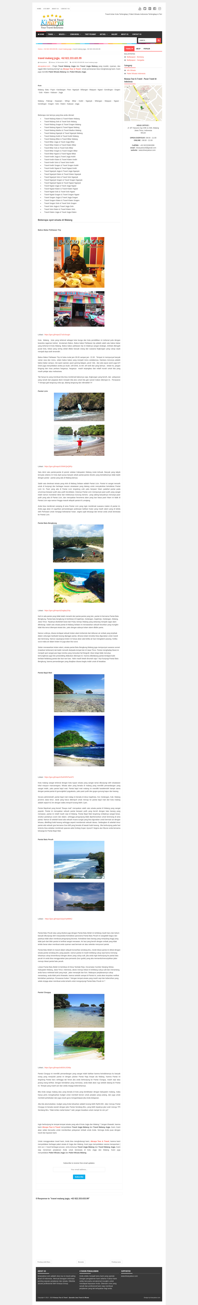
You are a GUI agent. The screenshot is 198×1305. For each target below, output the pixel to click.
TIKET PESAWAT (90, 34)
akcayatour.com (44, 66)
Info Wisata (131, 70)
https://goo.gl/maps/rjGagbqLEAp (57, 610)
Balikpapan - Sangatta (135, 60)
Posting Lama (116, 1262)
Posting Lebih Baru (44, 1262)
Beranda (81, 1262)
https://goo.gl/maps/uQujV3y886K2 (58, 919)
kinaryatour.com (155, 1297)
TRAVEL (50, 34)
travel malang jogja (91, 62)
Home (39, 8)
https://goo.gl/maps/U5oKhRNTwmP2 (59, 777)
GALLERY (114, 34)
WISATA (61, 34)
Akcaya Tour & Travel (72, 69)
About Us (55, 8)
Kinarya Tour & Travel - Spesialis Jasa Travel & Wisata (71, 1297)
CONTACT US (136, 34)
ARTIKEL (103, 34)
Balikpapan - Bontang (135, 57)
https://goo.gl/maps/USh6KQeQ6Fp (58, 466)
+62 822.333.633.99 (78, 62)
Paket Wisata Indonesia (136, 73)
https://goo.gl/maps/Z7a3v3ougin (57, 335)
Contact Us (65, 8)
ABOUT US (124, 34)
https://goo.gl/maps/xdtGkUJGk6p (57, 1068)
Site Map (46, 8)
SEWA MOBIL (74, 34)
